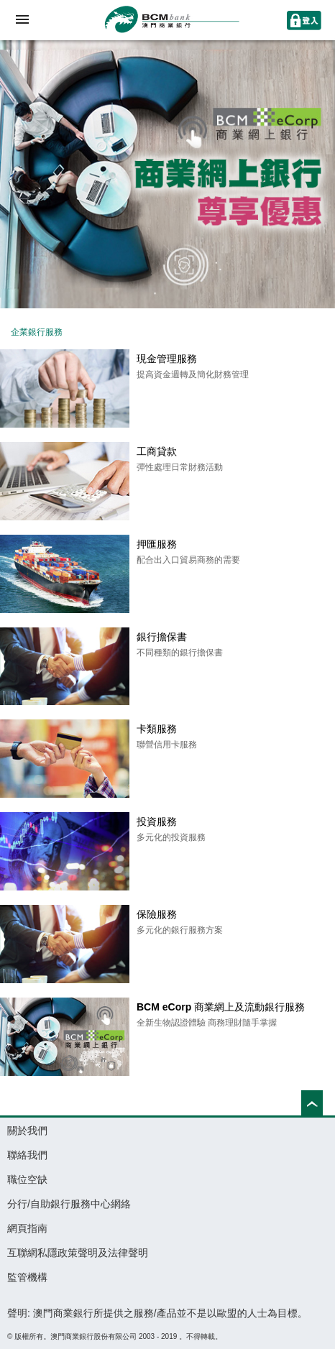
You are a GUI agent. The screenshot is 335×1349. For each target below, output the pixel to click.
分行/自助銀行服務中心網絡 (69, 1204)
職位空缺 (27, 1179)
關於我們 (27, 1130)
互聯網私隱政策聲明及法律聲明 (77, 1252)
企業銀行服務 (37, 332)
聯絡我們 (27, 1155)
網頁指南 (27, 1228)
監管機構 (27, 1277)
